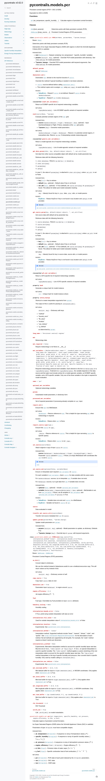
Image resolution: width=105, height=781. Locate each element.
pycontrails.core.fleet (12, 353)
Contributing (7, 425)
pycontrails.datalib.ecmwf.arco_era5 (14, 139)
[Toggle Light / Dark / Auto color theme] (94, 3)
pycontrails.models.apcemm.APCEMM (14, 264)
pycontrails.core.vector (12, 376)
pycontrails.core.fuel (11, 359)
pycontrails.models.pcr (13, 202)
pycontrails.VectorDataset (13, 69)
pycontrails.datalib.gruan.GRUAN (14, 179)
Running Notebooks (10, 22)
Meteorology (8, 32)
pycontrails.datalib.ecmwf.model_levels (14, 118)
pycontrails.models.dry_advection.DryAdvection (15, 248)
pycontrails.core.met (11, 365)
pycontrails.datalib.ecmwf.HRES (14, 105)
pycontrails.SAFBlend (12, 90)
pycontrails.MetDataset (12, 63)
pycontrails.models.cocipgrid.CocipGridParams (14, 243)
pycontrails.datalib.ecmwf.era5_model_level (14, 101)
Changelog (7, 428)
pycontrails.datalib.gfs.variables (14, 135)
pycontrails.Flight (11, 75)
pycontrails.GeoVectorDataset (14, 72)
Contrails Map (8, 444)
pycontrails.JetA (10, 87)
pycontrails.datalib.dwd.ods (13, 149)
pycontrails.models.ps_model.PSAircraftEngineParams (14, 290)
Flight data (7, 29)
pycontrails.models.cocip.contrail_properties (14, 221)
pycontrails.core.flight (12, 356)
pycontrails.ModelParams (13, 193)
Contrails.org (8, 438)
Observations (8, 37)
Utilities (6, 40)
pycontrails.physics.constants (14, 324)
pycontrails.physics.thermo (13, 326)
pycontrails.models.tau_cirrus (14, 316)
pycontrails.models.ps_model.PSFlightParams (14, 277)
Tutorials (6, 43)
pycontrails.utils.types (12, 379)
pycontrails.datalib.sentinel (13, 163)
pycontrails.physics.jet (12, 329)
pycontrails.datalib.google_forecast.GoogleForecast (14, 183)
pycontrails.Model (11, 190)
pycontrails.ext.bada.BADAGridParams (14, 412)
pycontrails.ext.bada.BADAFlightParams (14, 403)
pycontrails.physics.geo (12, 332)
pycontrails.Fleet (10, 78)
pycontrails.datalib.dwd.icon (14, 146)
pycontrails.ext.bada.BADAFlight (14, 399)
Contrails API (8, 441)
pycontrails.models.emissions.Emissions (14, 299)
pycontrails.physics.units (13, 335)
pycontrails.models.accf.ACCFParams (14, 259)
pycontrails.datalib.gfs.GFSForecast (14, 130)
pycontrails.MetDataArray (13, 66)
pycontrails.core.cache (12, 347)
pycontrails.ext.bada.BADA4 (14, 419)
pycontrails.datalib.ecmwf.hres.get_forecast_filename (15, 114)
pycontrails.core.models (12, 371)
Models (6, 34)
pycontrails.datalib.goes (12, 152)
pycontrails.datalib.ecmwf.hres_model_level (14, 110)
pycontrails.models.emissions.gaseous (14, 308)
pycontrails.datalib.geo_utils (14, 158)
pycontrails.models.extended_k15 (14, 312)
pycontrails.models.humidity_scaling (14, 320)
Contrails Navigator (9, 447)
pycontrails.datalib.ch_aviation (14, 187)
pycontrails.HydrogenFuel (13, 93)
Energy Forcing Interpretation (12, 53)
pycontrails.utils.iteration (13, 382)
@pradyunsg (44, 777)
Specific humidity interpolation (12, 50)
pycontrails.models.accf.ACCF (14, 256)
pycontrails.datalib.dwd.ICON (14, 143)
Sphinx (36, 777)
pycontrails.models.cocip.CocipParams (14, 212)
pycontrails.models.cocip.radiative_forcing (15, 226)
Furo (50, 777)
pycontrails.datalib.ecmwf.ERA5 (14, 96)
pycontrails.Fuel (10, 84)
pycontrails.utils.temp (12, 385)
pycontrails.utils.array (12, 391)
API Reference (8, 61)
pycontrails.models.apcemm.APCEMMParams (14, 268)
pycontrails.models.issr (12, 196)
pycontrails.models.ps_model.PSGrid (14, 286)
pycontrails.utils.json (11, 388)
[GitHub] (97, 777)
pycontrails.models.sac (12, 199)
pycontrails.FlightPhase (12, 81)
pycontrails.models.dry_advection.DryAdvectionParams (15, 252)
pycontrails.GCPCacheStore (14, 341)
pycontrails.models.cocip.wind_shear (14, 234)
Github (6, 435)
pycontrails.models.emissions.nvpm (14, 304)
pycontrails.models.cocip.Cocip (14, 208)
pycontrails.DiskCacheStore (14, 338)
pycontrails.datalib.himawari (14, 155)
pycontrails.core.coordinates (14, 350)
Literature (7, 422)
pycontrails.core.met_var (13, 368)
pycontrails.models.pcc (12, 205)
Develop (6, 19)
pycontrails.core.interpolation (14, 362)
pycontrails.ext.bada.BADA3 (14, 416)
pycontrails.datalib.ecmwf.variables (15, 126)
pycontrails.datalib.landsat (13, 160)
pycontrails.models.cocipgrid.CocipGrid (14, 239)
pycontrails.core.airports (13, 344)
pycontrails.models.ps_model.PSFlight (14, 281)
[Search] (14, 8)
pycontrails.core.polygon (13, 374)
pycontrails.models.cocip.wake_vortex (14, 230)
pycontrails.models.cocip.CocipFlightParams (14, 217)
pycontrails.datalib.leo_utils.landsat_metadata (14, 170)
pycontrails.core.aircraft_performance (14, 273)
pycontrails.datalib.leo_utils (13, 166)
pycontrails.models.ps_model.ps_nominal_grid (14, 295)
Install (6, 16)
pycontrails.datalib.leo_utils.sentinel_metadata (14, 174)
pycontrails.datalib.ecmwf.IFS (14, 122)
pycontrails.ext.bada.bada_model (14, 395)
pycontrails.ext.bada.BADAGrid (14, 408)
